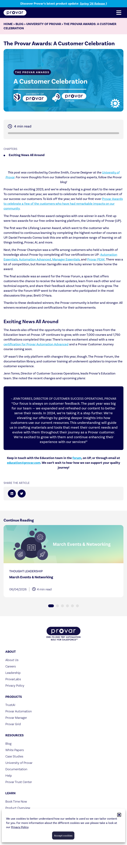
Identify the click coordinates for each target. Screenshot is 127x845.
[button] (119, 815)
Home (8, 24)
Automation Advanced (35, 259)
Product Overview (17, 808)
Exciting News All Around (26, 155)
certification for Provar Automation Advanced (36, 344)
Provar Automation (18, 711)
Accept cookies (63, 835)
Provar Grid (13, 724)
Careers (10, 666)
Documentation (16, 769)
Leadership (13, 673)
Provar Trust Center (18, 782)
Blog (19, 24)
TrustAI (10, 705)
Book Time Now (16, 801)
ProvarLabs (13, 679)
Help (8, 775)
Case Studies (14, 756)
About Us (11, 660)
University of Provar (43, 24)
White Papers (14, 750)
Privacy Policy (19, 827)
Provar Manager (16, 717)
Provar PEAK (96, 259)
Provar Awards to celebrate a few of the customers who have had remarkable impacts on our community (63, 203)
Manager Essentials (66, 259)
